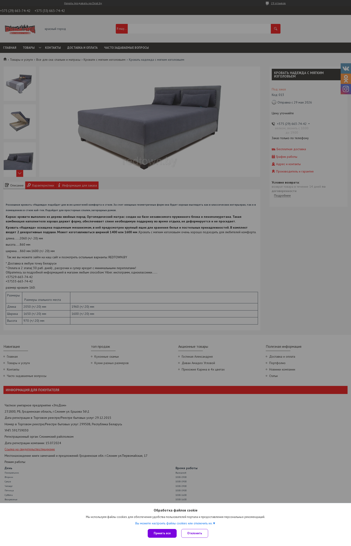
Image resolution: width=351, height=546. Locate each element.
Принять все (162, 533)
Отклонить (194, 533)
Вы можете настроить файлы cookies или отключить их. (173, 523)
